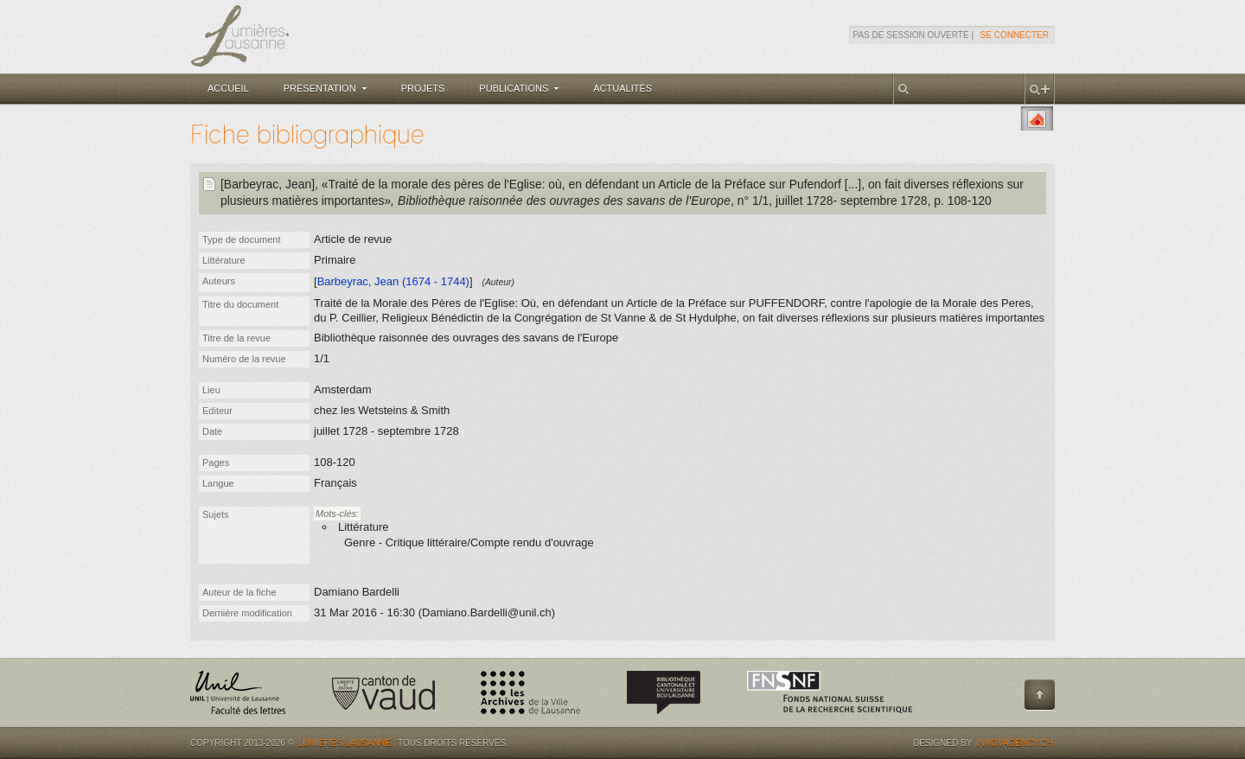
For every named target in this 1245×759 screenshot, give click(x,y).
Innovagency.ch (1014, 743)
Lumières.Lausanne (345, 743)
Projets (423, 88)
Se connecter (1014, 35)
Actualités (622, 88)
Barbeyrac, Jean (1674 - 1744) (393, 281)
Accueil (228, 88)
